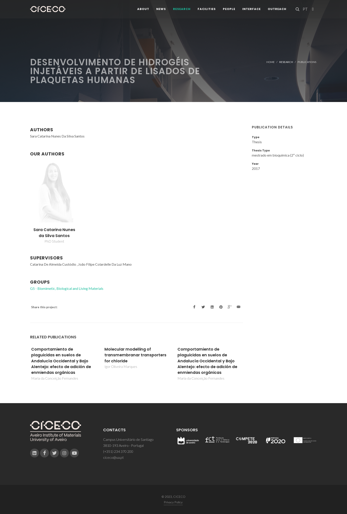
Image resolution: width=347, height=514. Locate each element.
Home (270, 62)
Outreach (277, 11)
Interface (251, 11)
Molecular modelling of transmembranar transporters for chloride (135, 355)
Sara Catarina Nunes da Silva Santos (54, 232)
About (143, 11)
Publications (307, 62)
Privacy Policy (173, 502)
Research (182, 11)
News (161, 11)
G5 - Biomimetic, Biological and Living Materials (66, 288)
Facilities (207, 11)
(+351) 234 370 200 (118, 451)
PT (305, 11)
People (229, 11)
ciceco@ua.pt (113, 457)
